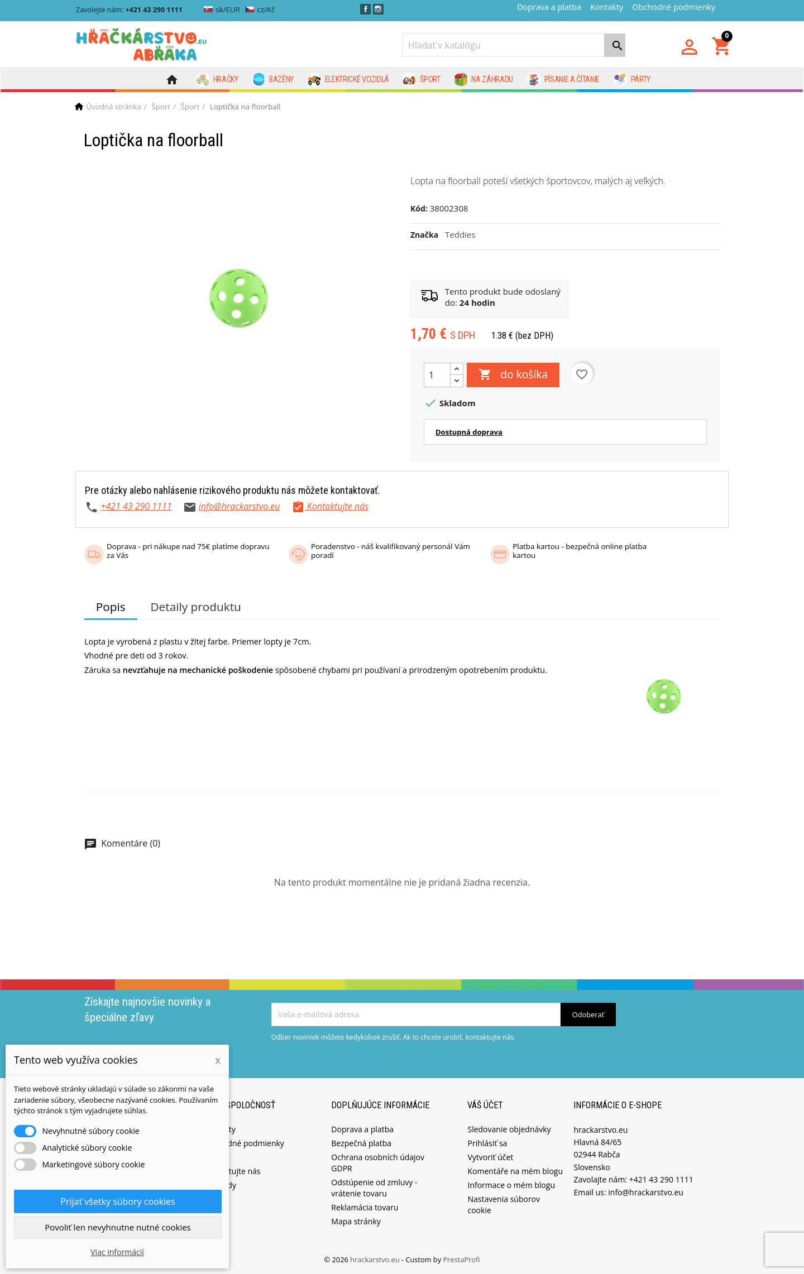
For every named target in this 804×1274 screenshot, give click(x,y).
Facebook (365, 9)
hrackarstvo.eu (375, 1259)
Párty (631, 80)
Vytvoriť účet (490, 1157)
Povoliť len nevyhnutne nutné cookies (118, 1227)
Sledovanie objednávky (509, 1129)
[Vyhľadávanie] (513, 45)
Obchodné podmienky (673, 7)
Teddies (460, 234)
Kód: (419, 208)
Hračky (216, 80)
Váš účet (485, 1105)
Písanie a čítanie (563, 80)
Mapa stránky (355, 1221)
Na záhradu (483, 80)
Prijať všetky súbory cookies (117, 1201)
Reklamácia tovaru (364, 1207)
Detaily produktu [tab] (195, 606)
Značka (424, 234)
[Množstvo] (437, 375)
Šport (422, 80)
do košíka (513, 375)
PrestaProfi (461, 1259)
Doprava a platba (549, 7)
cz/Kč (260, 9)
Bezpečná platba (361, 1143)
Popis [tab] (111, 606)
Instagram (378, 9)
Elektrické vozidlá (348, 80)
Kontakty (606, 7)
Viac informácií (117, 1252)
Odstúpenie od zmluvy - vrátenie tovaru (374, 1188)
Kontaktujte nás (231, 1171)
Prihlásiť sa (487, 1143)
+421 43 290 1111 (135, 506)
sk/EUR (222, 9)
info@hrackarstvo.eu (239, 506)
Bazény (273, 80)
